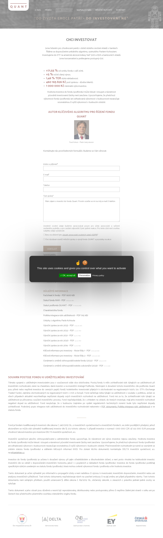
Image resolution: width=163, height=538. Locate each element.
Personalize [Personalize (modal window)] (84, 275)
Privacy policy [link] (98, 275)
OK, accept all (67, 275)
